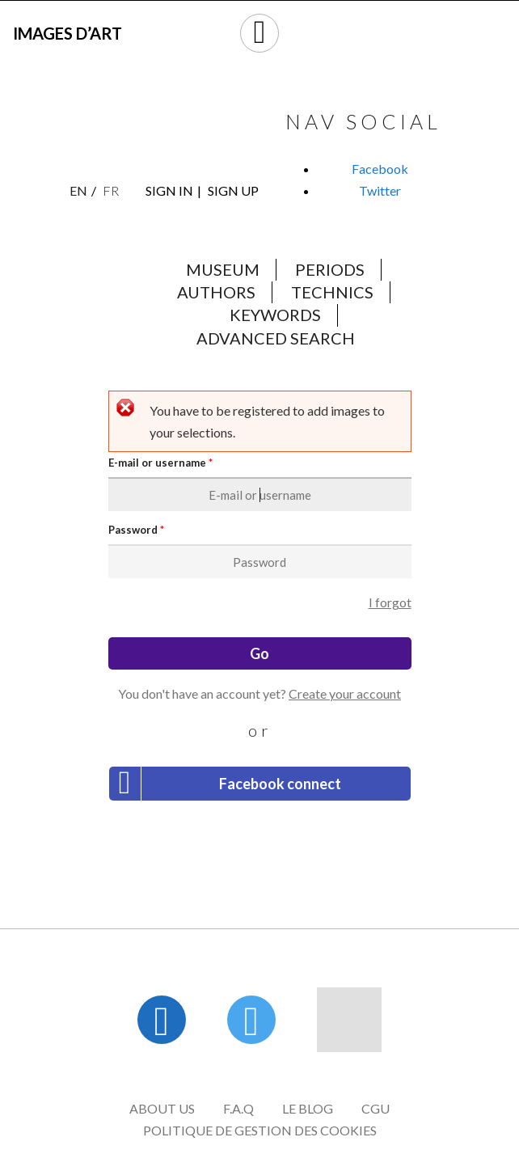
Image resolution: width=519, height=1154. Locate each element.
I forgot (390, 602)
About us (162, 1108)
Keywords (275, 314)
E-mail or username (160, 463)
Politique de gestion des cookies (260, 1130)
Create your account (345, 693)
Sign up (233, 190)
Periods (330, 269)
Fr (111, 190)
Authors (216, 292)
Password (136, 530)
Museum (223, 269)
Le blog (307, 1108)
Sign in (169, 190)
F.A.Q (238, 1108)
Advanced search (275, 338)
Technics (332, 292)
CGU (375, 1108)
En (78, 190)
